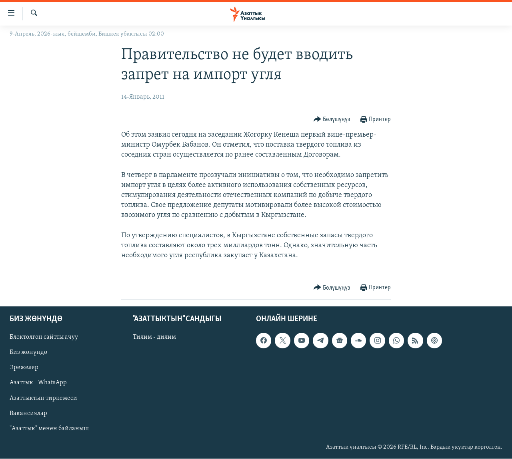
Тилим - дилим (154, 337)
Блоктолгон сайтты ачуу (44, 337)
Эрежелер (24, 368)
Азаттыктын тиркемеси (43, 398)
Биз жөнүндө (28, 353)
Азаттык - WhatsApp (38, 383)
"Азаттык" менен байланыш (49, 428)
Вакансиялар (28, 413)
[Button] (332, 119)
